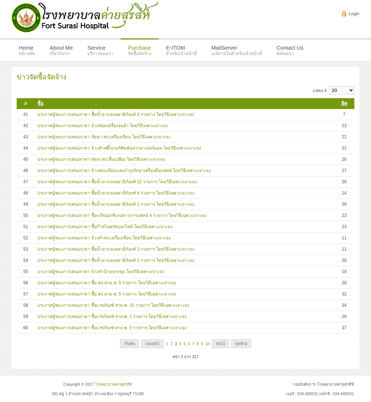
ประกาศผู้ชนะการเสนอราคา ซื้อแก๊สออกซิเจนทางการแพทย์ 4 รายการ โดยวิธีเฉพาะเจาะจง (122, 215)
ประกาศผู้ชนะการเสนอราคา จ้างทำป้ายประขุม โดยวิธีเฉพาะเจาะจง (100, 271)
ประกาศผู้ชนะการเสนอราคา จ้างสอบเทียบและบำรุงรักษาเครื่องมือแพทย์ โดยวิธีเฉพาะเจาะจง (124, 170)
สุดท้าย (241, 344)
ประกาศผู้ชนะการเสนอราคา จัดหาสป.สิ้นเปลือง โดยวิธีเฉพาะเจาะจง (101, 159)
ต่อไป (220, 344)
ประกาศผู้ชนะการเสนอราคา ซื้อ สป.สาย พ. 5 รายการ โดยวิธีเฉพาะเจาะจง (106, 282)
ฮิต (344, 103)
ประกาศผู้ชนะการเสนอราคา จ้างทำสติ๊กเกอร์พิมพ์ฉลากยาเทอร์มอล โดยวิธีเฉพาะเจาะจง (119, 148)
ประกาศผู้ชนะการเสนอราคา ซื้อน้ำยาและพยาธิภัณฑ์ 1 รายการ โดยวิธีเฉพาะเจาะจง (115, 204)
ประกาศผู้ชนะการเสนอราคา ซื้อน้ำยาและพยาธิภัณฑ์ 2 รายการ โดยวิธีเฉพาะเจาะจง (115, 114)
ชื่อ (40, 103)
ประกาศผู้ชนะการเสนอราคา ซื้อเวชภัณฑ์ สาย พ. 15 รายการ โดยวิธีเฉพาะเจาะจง (113, 305)
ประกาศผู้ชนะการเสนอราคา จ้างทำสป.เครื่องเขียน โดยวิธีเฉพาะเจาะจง (104, 237)
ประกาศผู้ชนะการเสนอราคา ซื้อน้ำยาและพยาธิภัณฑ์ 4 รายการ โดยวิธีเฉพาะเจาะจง (115, 193)
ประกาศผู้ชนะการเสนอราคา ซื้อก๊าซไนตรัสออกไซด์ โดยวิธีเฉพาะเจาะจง (104, 226)
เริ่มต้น (129, 344)
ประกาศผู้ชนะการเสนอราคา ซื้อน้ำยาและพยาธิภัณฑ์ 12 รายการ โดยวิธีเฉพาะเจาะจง (117, 181)
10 (207, 344)
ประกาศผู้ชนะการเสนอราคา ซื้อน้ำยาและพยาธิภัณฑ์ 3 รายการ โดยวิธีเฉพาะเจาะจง (115, 249)
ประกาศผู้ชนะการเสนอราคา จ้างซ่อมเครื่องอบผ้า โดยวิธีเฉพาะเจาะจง (102, 125)
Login (354, 13)
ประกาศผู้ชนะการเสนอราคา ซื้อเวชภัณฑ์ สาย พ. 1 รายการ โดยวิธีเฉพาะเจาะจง (112, 316)
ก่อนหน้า (152, 344)
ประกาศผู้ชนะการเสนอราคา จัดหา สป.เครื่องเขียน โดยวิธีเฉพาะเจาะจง (103, 136)
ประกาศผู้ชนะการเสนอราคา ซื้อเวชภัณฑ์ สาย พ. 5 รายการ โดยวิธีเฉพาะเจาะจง (112, 327)
